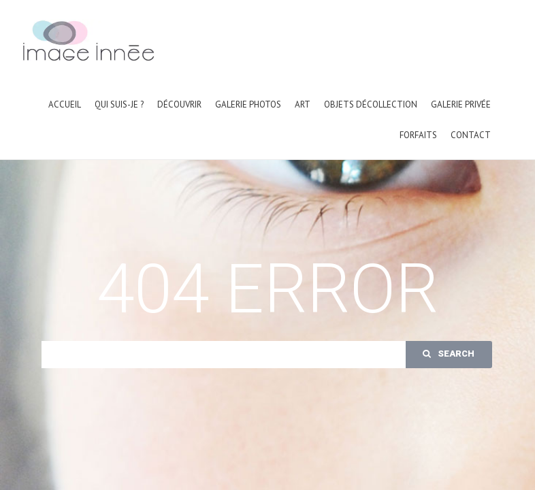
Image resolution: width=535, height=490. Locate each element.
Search (448, 353)
